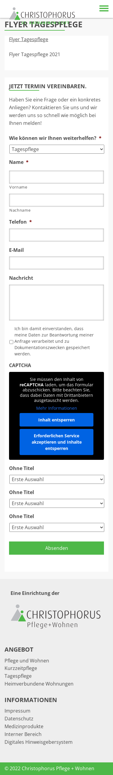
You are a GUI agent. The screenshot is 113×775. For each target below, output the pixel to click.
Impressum (17, 710)
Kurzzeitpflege (21, 668)
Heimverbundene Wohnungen (39, 683)
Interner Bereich (23, 734)
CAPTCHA (20, 365)
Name (19, 162)
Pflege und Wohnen (27, 660)
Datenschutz (19, 718)
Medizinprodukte (24, 726)
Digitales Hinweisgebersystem (39, 742)
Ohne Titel (21, 468)
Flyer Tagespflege (28, 39)
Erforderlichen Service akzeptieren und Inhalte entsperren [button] (57, 442)
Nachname (19, 210)
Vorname (18, 187)
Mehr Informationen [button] (56, 408)
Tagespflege (18, 676)
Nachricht (21, 278)
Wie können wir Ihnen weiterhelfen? (55, 138)
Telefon (20, 222)
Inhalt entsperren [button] (56, 420)
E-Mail (16, 250)
